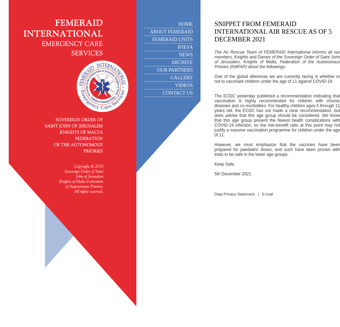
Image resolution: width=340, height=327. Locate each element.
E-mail (267, 194)
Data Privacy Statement (234, 194)
